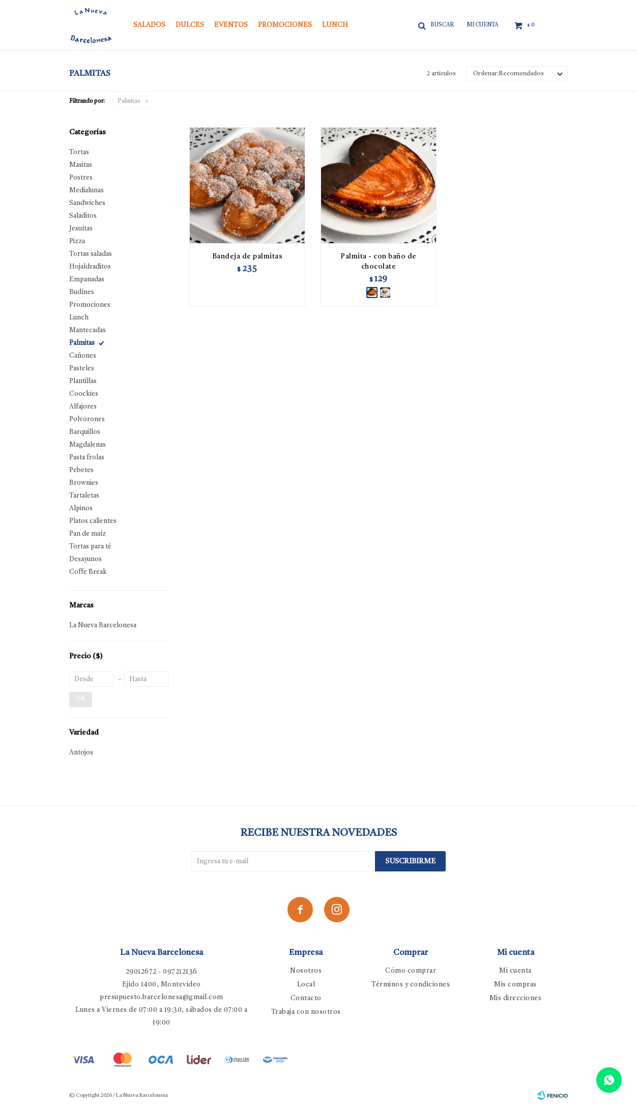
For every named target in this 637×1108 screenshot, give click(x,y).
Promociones (285, 25)
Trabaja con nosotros (306, 1012)
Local (306, 984)
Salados (149, 25)
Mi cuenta (515, 971)
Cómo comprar (410, 971)
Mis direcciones (515, 998)
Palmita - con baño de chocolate (378, 261)
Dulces (190, 25)
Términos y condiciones (410, 984)
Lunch (335, 25)
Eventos (231, 25)
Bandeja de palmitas (247, 256)
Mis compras (515, 984)
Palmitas (129, 101)
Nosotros (306, 971)
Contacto (306, 998)
